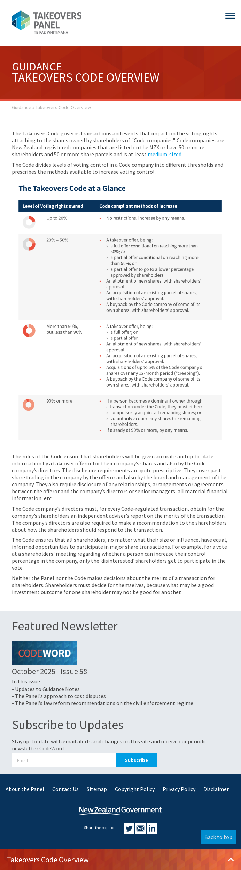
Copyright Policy (135, 789)
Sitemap (97, 789)
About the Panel (25, 789)
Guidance (21, 107)
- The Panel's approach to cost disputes (59, 695)
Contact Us (65, 789)
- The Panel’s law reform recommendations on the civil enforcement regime (102, 702)
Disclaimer (216, 789)
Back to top (218, 836)
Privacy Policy (179, 789)
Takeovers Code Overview (120, 859)
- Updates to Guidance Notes (46, 688)
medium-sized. (165, 154)
